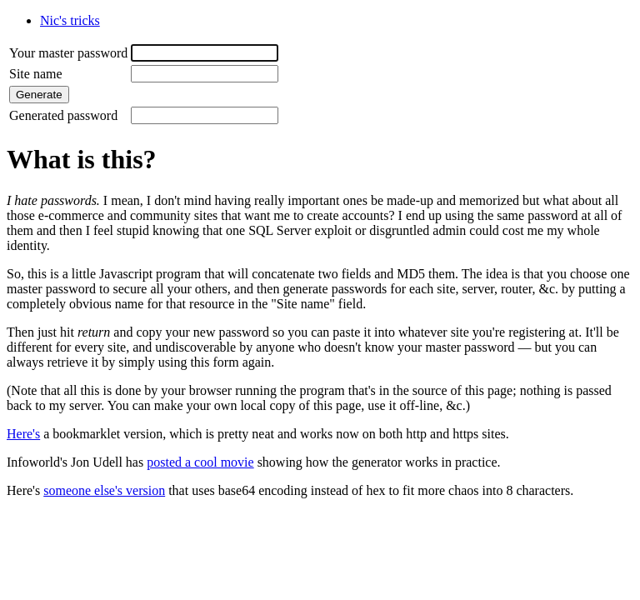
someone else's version (104, 490)
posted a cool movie (200, 462)
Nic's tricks (70, 20)
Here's (23, 434)
